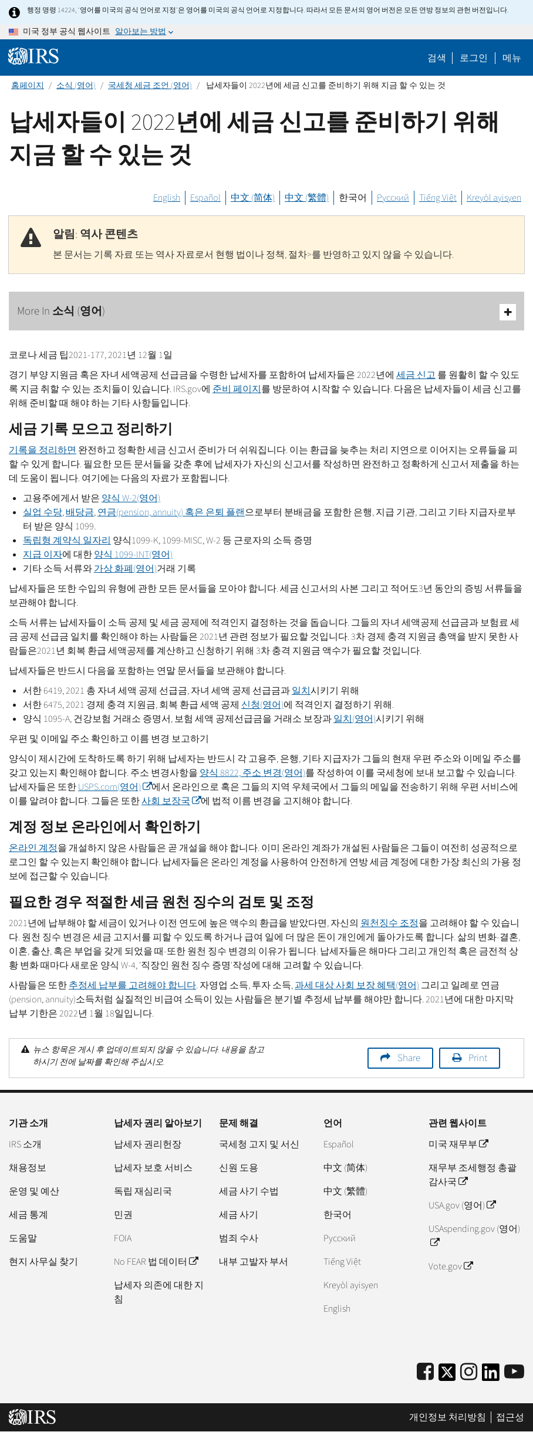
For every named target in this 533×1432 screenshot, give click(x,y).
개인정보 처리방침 (447, 1417)
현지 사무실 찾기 (43, 1261)
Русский (393, 197)
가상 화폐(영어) (125, 568)
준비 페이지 (236, 389)
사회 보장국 (171, 801)
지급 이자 (42, 554)
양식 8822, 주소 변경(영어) (252, 772)
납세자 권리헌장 (147, 1144)
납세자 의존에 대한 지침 (159, 1292)
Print (477, 1058)
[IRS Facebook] (425, 1372)
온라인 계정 (33, 848)
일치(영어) (354, 718)
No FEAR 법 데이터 (156, 1261)
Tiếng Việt (438, 197)
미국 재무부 (458, 1144)
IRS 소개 (25, 1144)
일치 (301, 690)
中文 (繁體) (307, 197)
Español (205, 197)
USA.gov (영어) (462, 1205)
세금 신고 (416, 375)
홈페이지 (27, 86)
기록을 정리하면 (42, 450)
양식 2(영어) (131, 498)
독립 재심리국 (143, 1191)
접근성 (510, 1417)
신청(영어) (262, 704)
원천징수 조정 (389, 923)
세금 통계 (28, 1214)
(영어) (114, 787)
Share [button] (408, 1058)
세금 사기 (238, 1214)
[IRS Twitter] (447, 1376)
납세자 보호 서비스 (153, 1167)
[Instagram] (468, 1372)
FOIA (122, 1238)
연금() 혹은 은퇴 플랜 (171, 512)
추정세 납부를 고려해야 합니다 (132, 985)
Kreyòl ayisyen (494, 197)
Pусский (339, 1238)
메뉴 (511, 58)
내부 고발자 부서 (253, 1261)
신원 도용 (238, 1167)
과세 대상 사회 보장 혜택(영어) (357, 985)
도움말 (23, 1238)
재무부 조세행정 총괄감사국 (473, 1174)
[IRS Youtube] (514, 1372)
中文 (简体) (253, 197)
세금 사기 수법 (249, 1191)
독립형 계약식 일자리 (67, 540)
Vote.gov (451, 1266)
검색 (436, 58)
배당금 (80, 512)
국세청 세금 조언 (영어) (150, 86)
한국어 (353, 197)
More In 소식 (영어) (266, 311)
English (166, 197)
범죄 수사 (238, 1238)
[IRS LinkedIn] (491, 1376)
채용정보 (27, 1167)
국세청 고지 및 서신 (259, 1144)
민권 (123, 1214)
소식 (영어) (76, 86)
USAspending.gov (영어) (474, 1235)
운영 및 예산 (34, 1191)
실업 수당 (42, 512)
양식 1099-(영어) (133, 554)
